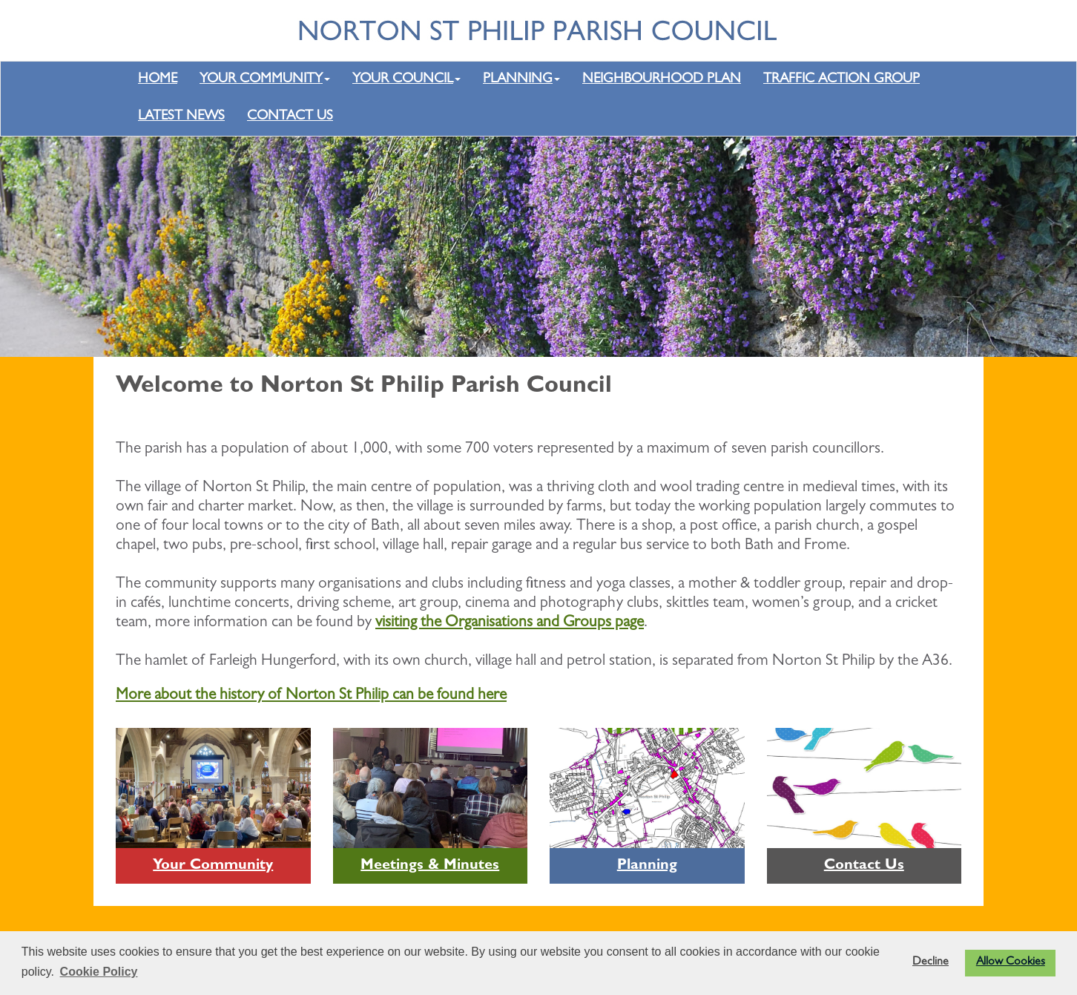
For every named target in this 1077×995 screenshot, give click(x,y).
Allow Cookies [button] (1010, 962)
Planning (647, 865)
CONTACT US (290, 117)
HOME (157, 80)
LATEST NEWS (181, 117)
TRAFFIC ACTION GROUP (841, 80)
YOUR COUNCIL (406, 80)
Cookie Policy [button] (99, 971)
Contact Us (864, 865)
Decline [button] (930, 962)
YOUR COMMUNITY (265, 80)
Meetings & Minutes (429, 865)
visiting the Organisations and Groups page (509, 623)
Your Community (213, 865)
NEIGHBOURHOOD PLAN (661, 80)
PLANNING (521, 80)
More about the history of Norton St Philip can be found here (311, 696)
